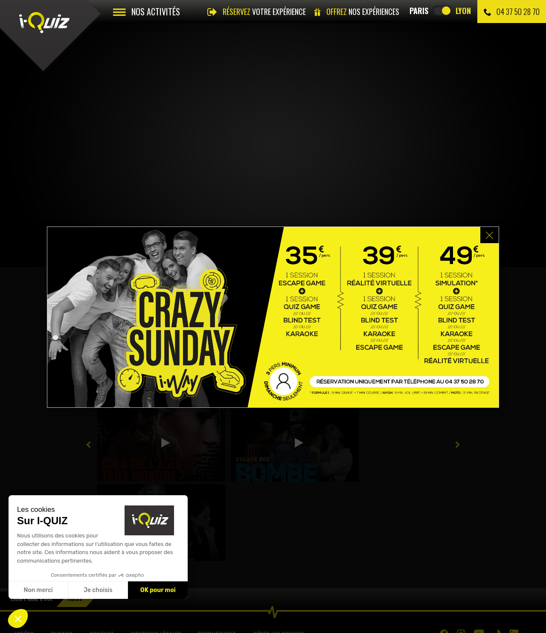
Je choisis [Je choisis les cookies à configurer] (98, 590)
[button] (18, 618)
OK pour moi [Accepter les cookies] (158, 590)
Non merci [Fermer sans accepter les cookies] (37, 590)
